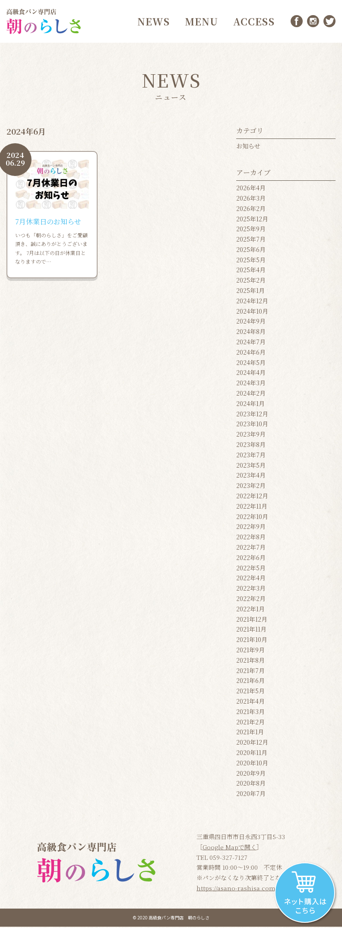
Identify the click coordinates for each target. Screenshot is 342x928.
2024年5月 (251, 363)
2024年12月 (252, 302)
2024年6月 (251, 353)
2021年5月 (250, 692)
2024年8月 (251, 332)
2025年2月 (251, 281)
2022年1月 (250, 610)
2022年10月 (252, 517)
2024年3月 (251, 384)
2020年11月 (251, 753)
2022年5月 (251, 569)
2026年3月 (251, 199)
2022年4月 (251, 579)
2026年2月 (251, 209)
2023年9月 (251, 435)
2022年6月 (251, 558)
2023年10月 (252, 425)
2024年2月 (251, 394)
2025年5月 (251, 261)
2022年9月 (251, 527)
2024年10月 (252, 312)
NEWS (153, 21)
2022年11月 (251, 507)
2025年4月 (251, 271)
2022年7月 (251, 548)
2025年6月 (251, 250)
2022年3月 (251, 589)
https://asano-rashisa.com (236, 889)
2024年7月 (251, 343)
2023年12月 (252, 415)
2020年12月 (252, 743)
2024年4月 (251, 374)
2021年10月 (251, 640)
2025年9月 (251, 230)
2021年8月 (250, 661)
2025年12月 (252, 220)
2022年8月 (251, 538)
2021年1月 (250, 733)
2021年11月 (251, 630)
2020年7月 (251, 794)
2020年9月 (251, 774)
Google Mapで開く (229, 847)
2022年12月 (252, 497)
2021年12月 (251, 620)
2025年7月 (251, 240)
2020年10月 (252, 764)
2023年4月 (251, 476)
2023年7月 (251, 456)
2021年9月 (250, 651)
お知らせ (248, 147)
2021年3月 (250, 712)
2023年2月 (251, 486)
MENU (200, 21)
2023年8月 (251, 445)
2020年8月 (251, 784)
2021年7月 (250, 671)
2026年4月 (251, 189)
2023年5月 (251, 466)
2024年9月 (251, 322)
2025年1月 (250, 291)
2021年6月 (250, 681)
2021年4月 (250, 702)
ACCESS (253, 21)
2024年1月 (250, 404)
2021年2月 (250, 723)
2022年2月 (251, 599)
